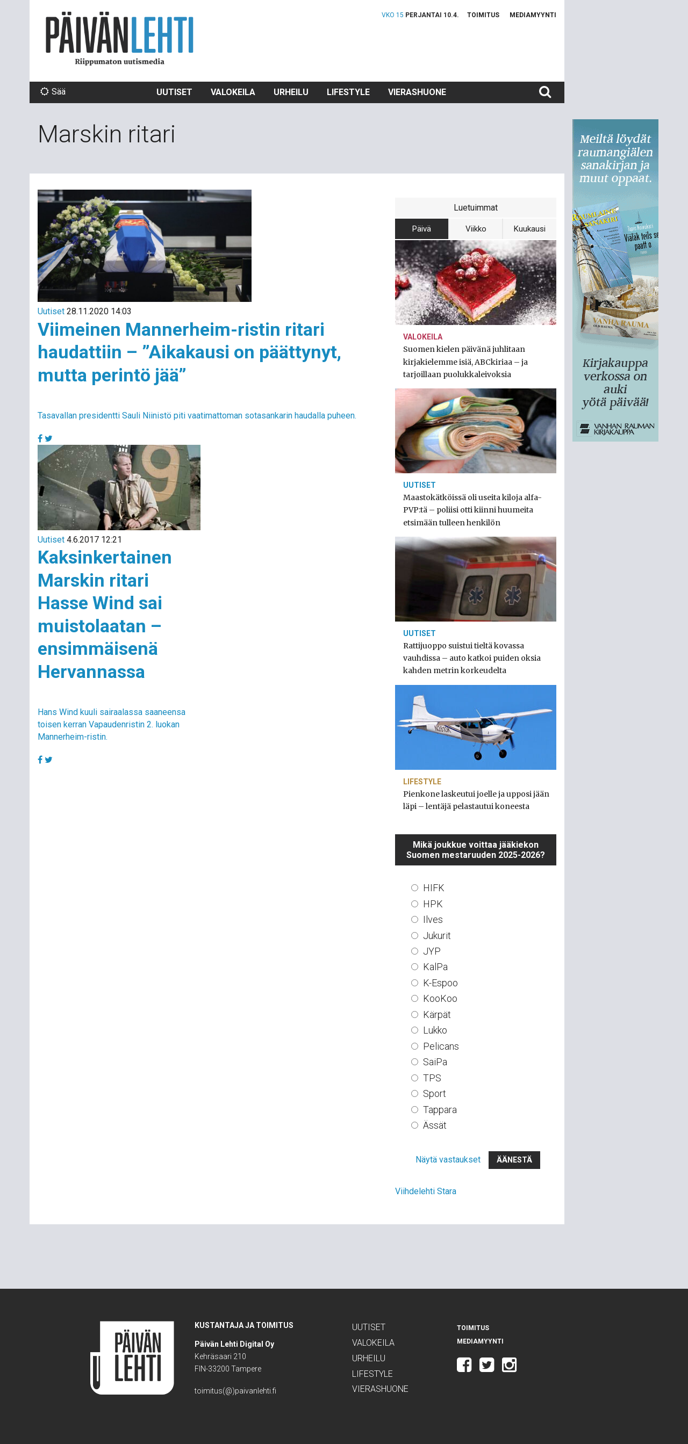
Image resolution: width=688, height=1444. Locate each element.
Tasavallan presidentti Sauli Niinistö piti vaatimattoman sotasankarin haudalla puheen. (197, 415)
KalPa (435, 966)
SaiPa (435, 1061)
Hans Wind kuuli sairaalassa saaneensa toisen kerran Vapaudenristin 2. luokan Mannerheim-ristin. (111, 724)
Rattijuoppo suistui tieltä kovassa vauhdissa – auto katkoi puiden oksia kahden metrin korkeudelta (472, 658)
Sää (53, 91)
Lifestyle (348, 92)
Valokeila (233, 92)
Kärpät (437, 1014)
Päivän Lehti (120, 38)
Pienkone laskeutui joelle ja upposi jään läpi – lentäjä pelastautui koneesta (476, 800)
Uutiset (174, 92)
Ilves (433, 919)
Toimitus (483, 15)
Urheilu (291, 92)
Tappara (440, 1109)
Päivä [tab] (421, 229)
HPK (433, 903)
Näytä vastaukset (448, 1159)
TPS (432, 1078)
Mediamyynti (533, 15)
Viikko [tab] (475, 229)
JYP (432, 951)
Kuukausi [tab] (530, 229)
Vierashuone (417, 92)
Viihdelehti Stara (425, 1191)
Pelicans (441, 1046)
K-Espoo (440, 982)
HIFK (434, 887)
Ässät (435, 1125)
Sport (434, 1093)
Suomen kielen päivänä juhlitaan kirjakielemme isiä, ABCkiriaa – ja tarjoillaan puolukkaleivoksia (465, 361)
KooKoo (440, 998)
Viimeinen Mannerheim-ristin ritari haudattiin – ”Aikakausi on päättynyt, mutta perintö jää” (189, 352)
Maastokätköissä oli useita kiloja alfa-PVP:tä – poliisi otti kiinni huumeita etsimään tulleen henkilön (472, 510)
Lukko (435, 1030)
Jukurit (437, 935)
